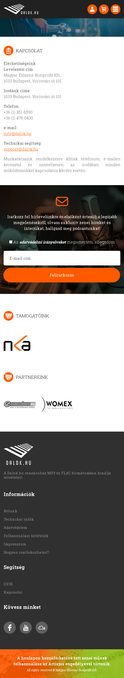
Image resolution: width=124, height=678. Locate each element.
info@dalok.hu (17, 133)
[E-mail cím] (62, 258)
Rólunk (10, 510)
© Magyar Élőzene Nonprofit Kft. (75, 670)
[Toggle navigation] (115, 9)
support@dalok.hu (21, 149)
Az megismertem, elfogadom (64, 241)
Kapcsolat (13, 592)
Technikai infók (19, 519)
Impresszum (15, 544)
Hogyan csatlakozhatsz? (26, 552)
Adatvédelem (15, 527)
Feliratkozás (62, 275)
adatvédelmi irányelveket (42, 241)
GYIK (8, 583)
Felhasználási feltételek (26, 535)
